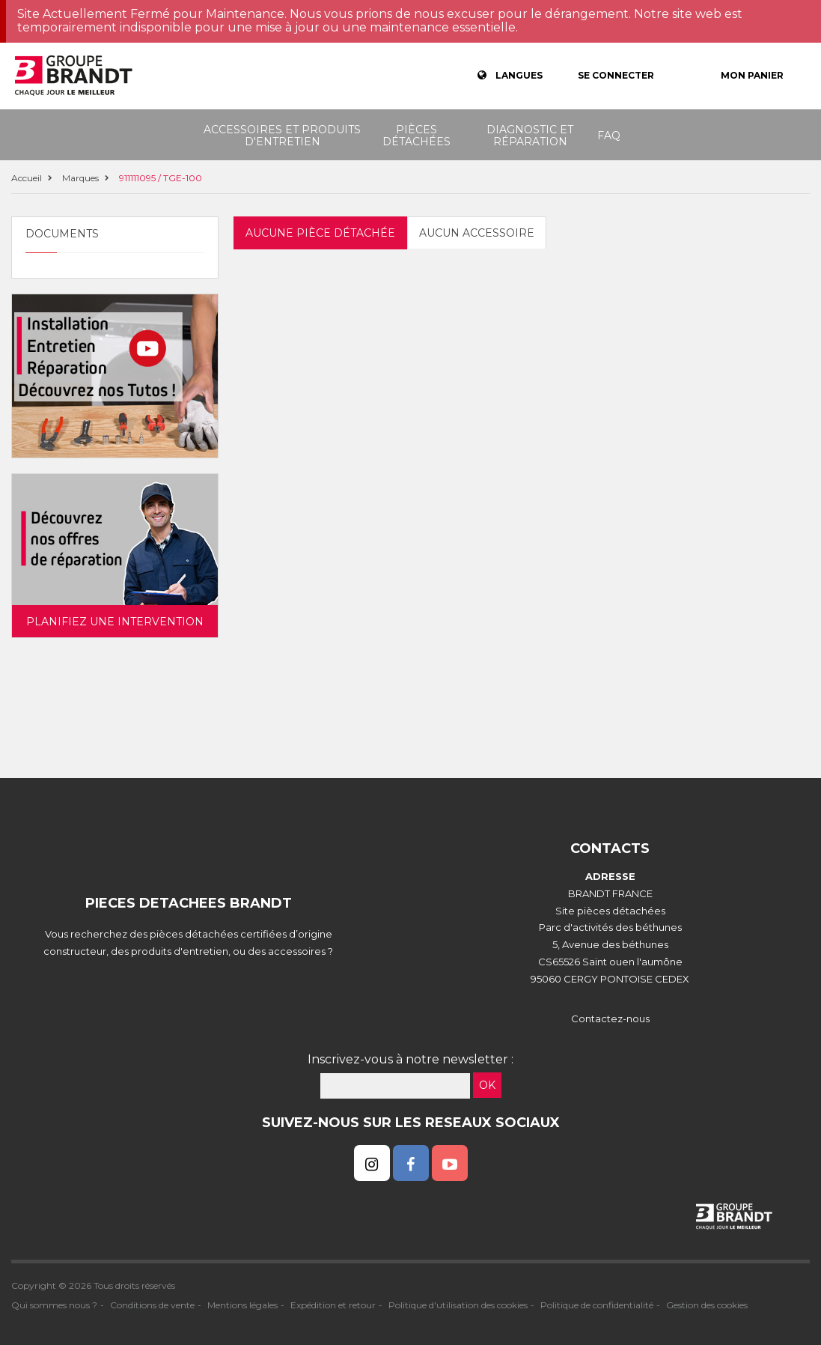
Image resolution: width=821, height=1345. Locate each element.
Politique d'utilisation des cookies (458, 1305)
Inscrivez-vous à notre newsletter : (410, 1059)
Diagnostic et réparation (529, 135)
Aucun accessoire (476, 233)
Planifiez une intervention (115, 621)
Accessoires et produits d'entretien (282, 135)
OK (487, 1085)
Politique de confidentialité (596, 1305)
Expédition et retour (333, 1305)
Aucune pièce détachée (320, 233)
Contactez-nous (610, 1018)
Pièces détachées (416, 135)
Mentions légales (242, 1305)
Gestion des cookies (707, 1305)
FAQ (608, 135)
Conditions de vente (152, 1305)
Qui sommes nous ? (54, 1305)
